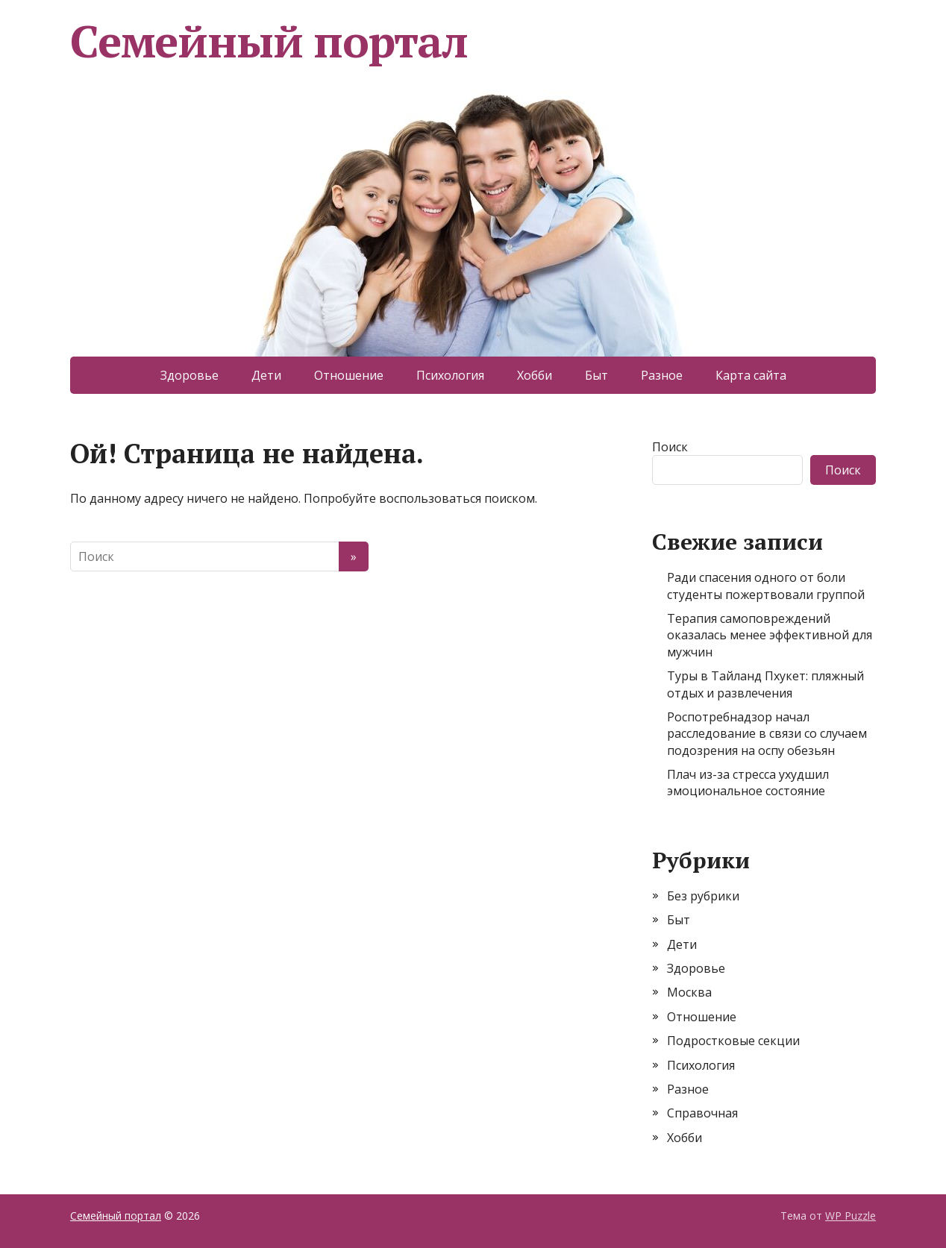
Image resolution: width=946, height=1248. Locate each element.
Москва (689, 992)
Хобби (534, 375)
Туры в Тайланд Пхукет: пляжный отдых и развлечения (765, 684)
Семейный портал (269, 41)
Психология (450, 375)
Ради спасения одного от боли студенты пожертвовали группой (766, 585)
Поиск (670, 447)
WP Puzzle (850, 1215)
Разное (662, 375)
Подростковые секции (733, 1040)
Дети (266, 375)
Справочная (702, 1113)
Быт (596, 375)
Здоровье (189, 375)
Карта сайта (750, 375)
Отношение (348, 375)
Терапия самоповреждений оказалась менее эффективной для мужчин (769, 635)
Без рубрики (703, 896)
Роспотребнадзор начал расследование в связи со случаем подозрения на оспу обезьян (767, 734)
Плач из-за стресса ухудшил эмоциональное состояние (748, 782)
